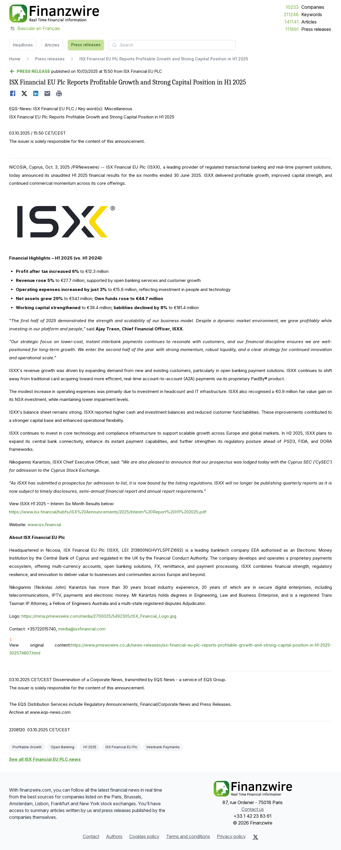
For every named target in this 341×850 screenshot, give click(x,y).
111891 (292, 29)
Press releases (316, 29)
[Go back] (29, 71)
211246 (291, 14)
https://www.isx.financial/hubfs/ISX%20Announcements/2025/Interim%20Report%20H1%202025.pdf (107, 512)
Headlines (23, 44)
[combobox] (172, 45)
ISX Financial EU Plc (121, 747)
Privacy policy (231, 836)
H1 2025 (89, 747)
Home (14, 58)
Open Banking (62, 747)
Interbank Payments (163, 747)
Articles (309, 22)
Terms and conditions (188, 836)
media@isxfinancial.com (81, 629)
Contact (91, 836)
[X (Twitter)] (256, 837)
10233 (292, 7)
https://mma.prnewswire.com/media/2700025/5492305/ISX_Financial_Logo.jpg (99, 616)
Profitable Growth (27, 747)
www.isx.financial (44, 524)
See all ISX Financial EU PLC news (45, 759)
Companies (312, 7)
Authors (114, 836)
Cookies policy (144, 836)
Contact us (253, 809)
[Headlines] (54, 14)
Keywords (311, 14)
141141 (292, 22)
